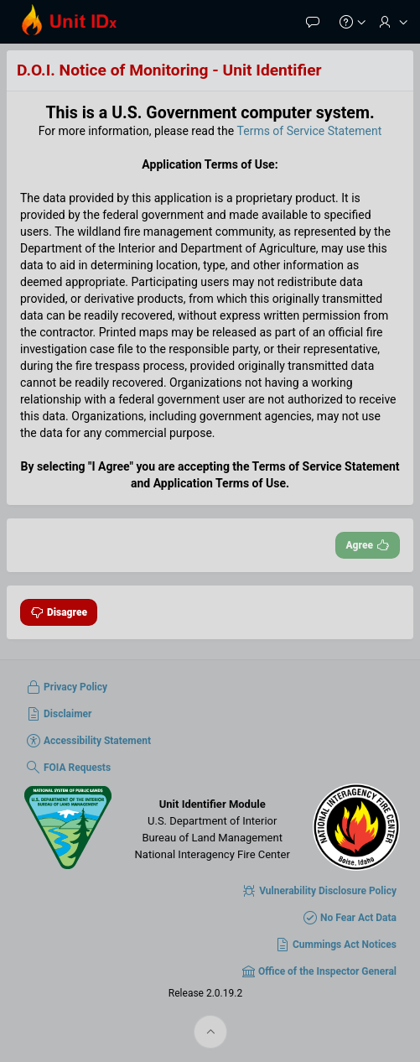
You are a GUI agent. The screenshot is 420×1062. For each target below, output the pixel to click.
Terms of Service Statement (309, 131)
